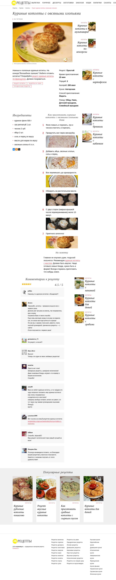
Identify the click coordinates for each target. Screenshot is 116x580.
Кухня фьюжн (95, 566)
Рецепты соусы (56, 561)
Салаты (107, 3)
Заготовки (68, 3)
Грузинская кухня (96, 571)
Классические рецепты (75, 558)
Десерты (57, 3)
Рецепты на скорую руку (75, 561)
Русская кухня (95, 539)
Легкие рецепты (72, 545)
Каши (88, 3)
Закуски (80, 3)
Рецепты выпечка (57, 539)
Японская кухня (95, 574)
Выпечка (36, 3)
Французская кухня (94, 562)
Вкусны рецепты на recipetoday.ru (21, 2)
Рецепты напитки (57, 555)
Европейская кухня (94, 544)
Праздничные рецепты (22, 86)
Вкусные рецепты (73, 555)
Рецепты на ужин (35, 83)
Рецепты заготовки (58, 547)
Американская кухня (95, 557)
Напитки (97, 3)
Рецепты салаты (57, 558)
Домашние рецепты (74, 547)
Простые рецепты (73, 553)
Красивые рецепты (73, 550)
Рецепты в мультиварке (75, 563)
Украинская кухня (96, 569)
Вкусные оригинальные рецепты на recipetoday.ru (22, 541)
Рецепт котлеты (20, 83)
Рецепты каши (56, 553)
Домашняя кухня (96, 547)
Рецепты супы (56, 563)
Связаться (16, 548)
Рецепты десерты (57, 545)
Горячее (46, 3)
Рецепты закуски (57, 550)
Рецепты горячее (57, 542)
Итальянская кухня (94, 551)
